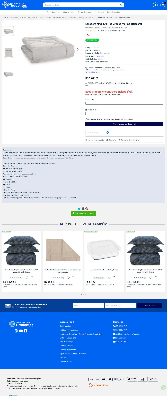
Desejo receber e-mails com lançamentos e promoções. (111, 119)
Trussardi (100, 56)
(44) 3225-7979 (120, 326)
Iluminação (99, 12)
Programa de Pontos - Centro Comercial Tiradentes (81, 334)
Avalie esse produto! (116, 30)
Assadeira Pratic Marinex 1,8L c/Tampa (104, 270)
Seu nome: (89, 99)
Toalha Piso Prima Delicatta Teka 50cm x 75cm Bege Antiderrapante (63, 271)
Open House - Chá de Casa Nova (73, 354)
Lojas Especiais (113, 12)
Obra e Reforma (84, 12)
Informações (65, 326)
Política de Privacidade (69, 330)
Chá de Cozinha (66, 342)
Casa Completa (53, 12)
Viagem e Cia (68, 12)
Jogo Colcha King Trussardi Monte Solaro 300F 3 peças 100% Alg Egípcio (21, 271)
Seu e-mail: (91, 110)
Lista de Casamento (68, 338)
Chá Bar (63, 358)
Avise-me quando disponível (124, 124)
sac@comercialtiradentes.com (126, 334)
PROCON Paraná (121, 342)
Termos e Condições (92, 72)
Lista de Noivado (66, 346)
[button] (19, 49)
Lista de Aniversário (68, 350)
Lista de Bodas (66, 362)
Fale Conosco (119, 338)
